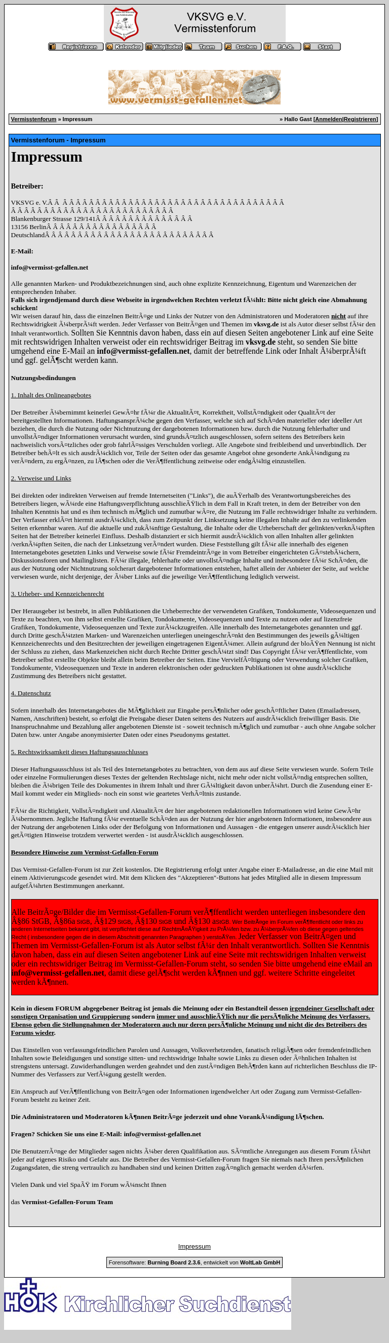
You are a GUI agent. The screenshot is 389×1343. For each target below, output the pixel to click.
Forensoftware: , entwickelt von (194, 1262)
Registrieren (360, 119)
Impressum (194, 1246)
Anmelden (328, 119)
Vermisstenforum (34, 119)
